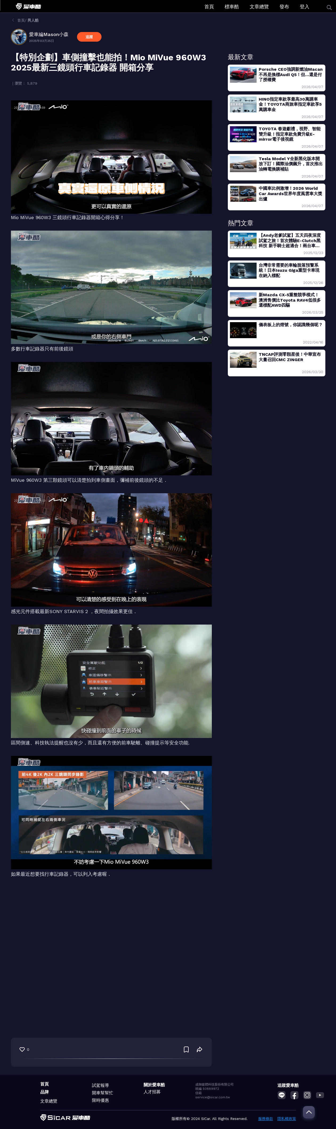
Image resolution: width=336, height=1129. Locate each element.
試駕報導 (100, 1085)
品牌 (44, 1092)
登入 (304, 6)
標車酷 (232, 6)
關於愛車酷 (154, 1084)
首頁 (209, 6)
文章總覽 (259, 6)
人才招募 (152, 1091)
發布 (284, 6)
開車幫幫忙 (102, 1092)
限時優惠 (100, 1100)
